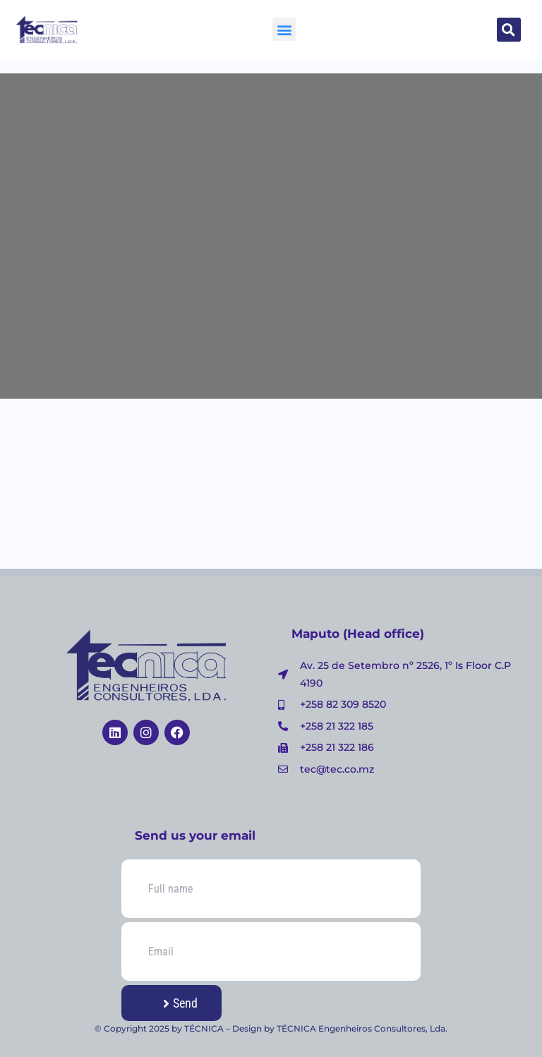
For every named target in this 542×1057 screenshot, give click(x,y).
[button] (284, 29)
